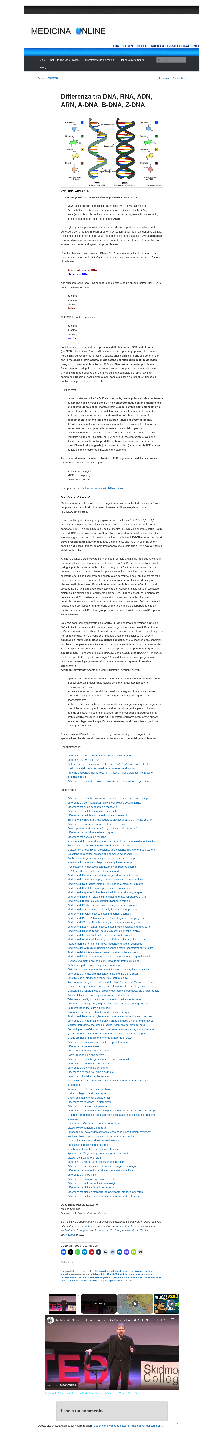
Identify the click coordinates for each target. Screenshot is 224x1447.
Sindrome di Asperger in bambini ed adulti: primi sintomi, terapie (104, 892)
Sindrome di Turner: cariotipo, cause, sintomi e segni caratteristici (105, 879)
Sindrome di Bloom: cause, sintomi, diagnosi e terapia (98, 900)
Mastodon (99, 1230)
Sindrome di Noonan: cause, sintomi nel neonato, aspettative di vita (106, 896)
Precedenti (163, 78)
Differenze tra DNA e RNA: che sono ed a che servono (99, 755)
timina (147, 1277)
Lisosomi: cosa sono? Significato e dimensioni (94, 1140)
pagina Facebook (84, 1225)
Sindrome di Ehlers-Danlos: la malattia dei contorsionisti (99, 935)
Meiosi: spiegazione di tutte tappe (86, 1093)
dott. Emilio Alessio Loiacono (84, 1280)
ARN (109, 1274)
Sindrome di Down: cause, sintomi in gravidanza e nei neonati (103, 875)
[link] (50, 1320)
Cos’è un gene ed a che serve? (85, 1054)
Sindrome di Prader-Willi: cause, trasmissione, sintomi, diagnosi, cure (107, 939)
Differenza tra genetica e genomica (87, 1067)
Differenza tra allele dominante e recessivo (92, 806)
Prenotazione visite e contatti (99, 60)
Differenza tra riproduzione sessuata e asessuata (95, 1161)
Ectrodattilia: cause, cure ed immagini (89, 1007)
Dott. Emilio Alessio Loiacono (65, 60)
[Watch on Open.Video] (61, 1385)
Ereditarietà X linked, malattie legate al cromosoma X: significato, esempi (109, 819)
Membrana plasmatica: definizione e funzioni (93, 1148)
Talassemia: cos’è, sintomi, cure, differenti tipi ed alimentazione (104, 999)
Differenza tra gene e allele (83, 1046)
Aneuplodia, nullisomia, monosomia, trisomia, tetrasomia (100, 845)
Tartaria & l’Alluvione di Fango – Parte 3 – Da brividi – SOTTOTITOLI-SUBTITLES (111, 1320)
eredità (98, 1277)
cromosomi (146, 1274)
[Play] (135, 1303)
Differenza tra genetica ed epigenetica (89, 1063)
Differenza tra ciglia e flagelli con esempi (90, 1187)
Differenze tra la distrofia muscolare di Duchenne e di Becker (102, 973)
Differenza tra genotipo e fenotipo (86, 836)
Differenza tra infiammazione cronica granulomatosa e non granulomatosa (110, 1020)
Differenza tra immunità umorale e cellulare (92, 1178)
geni (115, 1277)
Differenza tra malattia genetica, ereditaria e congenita (98, 1059)
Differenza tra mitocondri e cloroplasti (89, 1101)
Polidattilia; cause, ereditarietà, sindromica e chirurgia (98, 1012)
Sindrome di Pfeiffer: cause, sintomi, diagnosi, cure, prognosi (102, 905)
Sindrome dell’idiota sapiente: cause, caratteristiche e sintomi (102, 952)
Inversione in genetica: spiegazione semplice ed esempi (99, 862)
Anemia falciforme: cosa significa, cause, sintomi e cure (99, 995)
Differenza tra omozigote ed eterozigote (90, 832)
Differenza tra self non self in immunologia (91, 1183)
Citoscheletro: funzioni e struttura (86, 1127)
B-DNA (115, 1274)
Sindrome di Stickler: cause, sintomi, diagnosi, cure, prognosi (102, 909)
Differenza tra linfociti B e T (83, 1174)
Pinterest (69, 1234)
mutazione (123, 1277)
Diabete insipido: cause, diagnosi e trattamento (94, 965)
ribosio (133, 1277)
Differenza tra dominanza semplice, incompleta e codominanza (103, 802)
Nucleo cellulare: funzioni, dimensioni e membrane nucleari (101, 1136)
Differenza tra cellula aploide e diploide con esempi (97, 815)
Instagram (83, 1230)
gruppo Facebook (126, 1225)
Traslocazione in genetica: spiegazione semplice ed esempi (101, 866)
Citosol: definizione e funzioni (84, 1157)
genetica (107, 1277)
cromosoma (134, 1274)
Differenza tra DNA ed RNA (83, 759)
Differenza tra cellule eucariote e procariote (92, 810)
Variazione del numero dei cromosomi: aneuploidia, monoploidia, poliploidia (111, 840)
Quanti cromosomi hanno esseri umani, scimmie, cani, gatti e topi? (106, 1033)
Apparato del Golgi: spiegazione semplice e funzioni (97, 1153)
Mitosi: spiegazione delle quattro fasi (88, 1097)
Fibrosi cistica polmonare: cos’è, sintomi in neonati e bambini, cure (106, 986)
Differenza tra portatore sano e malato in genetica (96, 823)
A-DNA (96, 1274)
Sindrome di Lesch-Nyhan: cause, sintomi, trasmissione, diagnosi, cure (108, 926)
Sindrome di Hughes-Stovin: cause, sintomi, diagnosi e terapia (103, 930)
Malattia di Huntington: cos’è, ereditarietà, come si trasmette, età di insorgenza (113, 990)
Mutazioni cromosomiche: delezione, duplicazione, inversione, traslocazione (111, 849)
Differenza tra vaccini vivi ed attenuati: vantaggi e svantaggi (101, 1166)
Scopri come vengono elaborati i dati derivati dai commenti (128, 1425)
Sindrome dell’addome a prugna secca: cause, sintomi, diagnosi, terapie (109, 956)
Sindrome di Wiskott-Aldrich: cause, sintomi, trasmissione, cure (104, 922)
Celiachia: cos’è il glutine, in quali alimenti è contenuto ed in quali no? (107, 1003)
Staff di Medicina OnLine (132, 60)
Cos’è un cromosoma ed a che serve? (89, 1050)
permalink (115, 1280)
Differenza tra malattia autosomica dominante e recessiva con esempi (107, 798)
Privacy (42, 67)
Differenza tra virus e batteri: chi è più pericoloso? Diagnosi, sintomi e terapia (112, 1110)
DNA (79, 1277)
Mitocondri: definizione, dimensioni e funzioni (93, 1123)
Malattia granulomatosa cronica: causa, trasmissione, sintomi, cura (106, 1024)
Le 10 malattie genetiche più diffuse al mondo (93, 870)
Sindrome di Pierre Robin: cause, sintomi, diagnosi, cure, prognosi (105, 918)
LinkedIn (130, 1230)
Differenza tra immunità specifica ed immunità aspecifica (100, 1170)
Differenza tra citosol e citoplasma (87, 1106)
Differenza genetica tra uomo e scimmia (90, 1071)
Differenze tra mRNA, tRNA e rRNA (102, 488)
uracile (154, 1277)
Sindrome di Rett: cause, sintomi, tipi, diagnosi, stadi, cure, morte (105, 883)
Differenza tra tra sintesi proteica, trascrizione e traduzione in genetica (108, 781)
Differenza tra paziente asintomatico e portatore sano (98, 1042)
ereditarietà (88, 1277)
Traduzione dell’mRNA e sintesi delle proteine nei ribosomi (101, 768)
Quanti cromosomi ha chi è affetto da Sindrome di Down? (100, 1037)
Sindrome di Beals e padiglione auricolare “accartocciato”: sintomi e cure (109, 1016)
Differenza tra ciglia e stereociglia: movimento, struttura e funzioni (105, 1191)
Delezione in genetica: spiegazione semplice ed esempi (99, 853)
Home (42, 60)
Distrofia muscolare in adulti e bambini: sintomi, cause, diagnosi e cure (108, 969)
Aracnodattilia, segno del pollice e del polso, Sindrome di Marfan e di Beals (110, 982)
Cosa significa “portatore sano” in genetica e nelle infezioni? (102, 828)
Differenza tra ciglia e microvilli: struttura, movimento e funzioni (103, 1195)
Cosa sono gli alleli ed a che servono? (89, 1076)
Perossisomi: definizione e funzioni (87, 1144)
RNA (140, 1277)
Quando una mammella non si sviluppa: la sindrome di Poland (103, 960)
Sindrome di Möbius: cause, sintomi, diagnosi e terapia (99, 913)
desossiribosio (68, 1277)
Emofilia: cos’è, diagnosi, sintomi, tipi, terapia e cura (97, 977)
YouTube (115, 1230)
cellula (123, 1274)
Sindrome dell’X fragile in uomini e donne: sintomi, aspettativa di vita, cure (110, 947)
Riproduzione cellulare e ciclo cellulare (89, 1089)
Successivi (179, 78)
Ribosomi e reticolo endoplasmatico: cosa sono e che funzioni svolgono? (109, 1131)
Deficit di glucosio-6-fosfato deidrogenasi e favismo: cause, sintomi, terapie (110, 1029)
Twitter (68, 1230)
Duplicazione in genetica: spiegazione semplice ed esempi (101, 858)
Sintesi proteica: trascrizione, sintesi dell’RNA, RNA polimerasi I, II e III (108, 763)
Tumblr (144, 1230)
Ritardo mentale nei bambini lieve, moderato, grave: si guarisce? (104, 943)
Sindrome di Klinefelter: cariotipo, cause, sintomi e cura (99, 888)
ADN (103, 1274)
